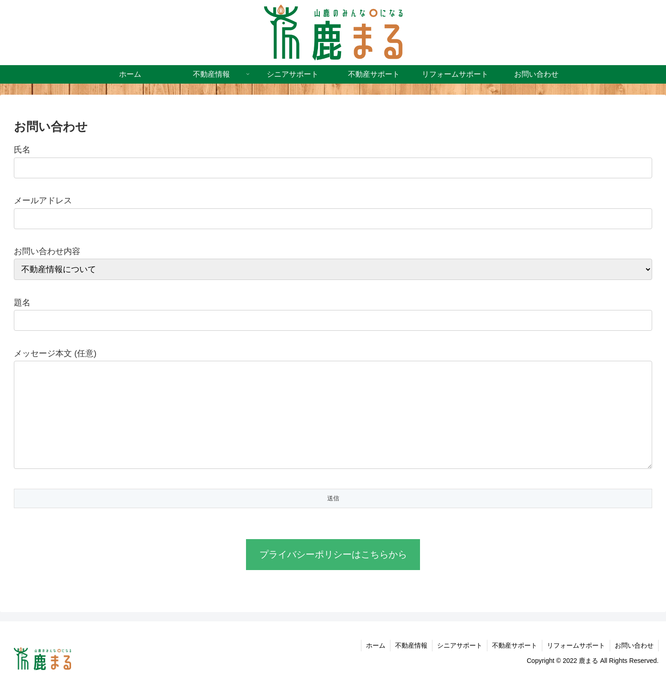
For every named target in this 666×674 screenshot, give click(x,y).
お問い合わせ (634, 645)
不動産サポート (514, 645)
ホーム (375, 645)
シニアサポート (459, 645)
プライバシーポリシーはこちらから (333, 554)
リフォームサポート (576, 645)
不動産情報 (411, 645)
